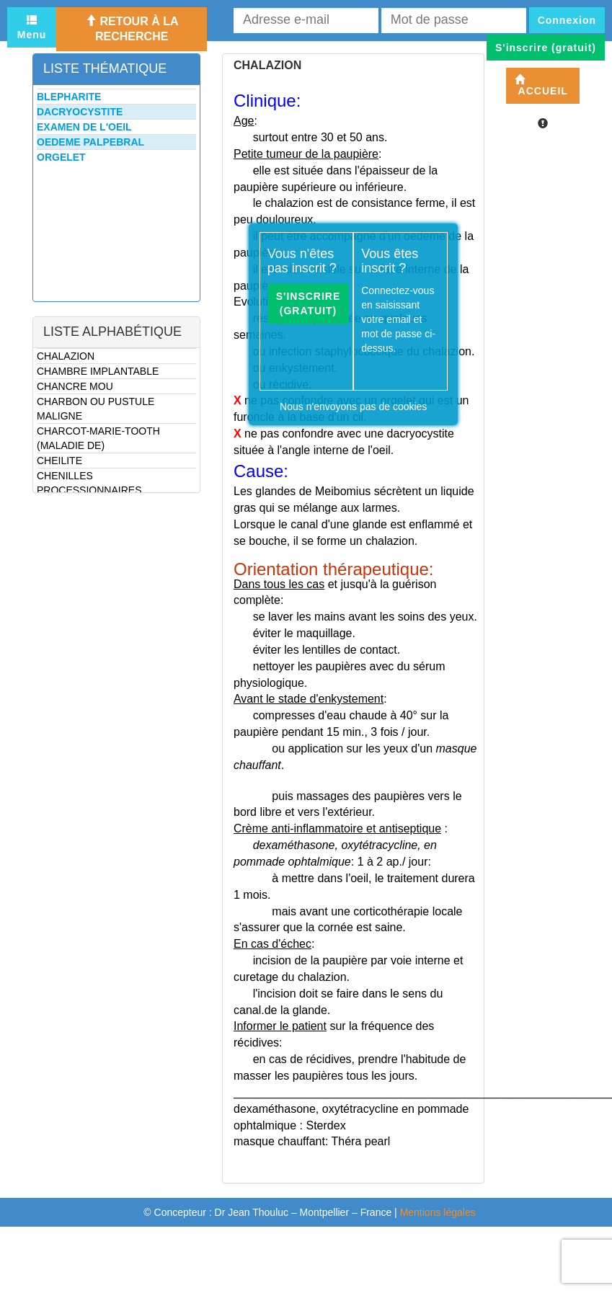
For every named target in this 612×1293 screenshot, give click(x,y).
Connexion (567, 20)
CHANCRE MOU (75, 386)
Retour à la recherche (131, 29)
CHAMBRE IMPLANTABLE (98, 371)
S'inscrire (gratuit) (308, 303)
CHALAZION (65, 356)
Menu (32, 27)
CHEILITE (59, 460)
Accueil (541, 85)
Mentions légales (438, 1212)
